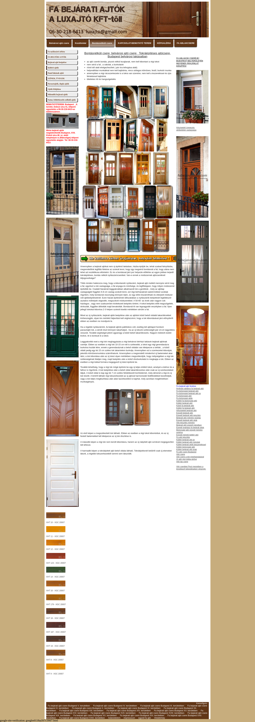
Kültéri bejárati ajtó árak (186, 449)
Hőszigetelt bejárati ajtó (186, 410)
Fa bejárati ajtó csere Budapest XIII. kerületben (81, 710)
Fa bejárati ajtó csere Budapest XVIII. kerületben (161, 713)
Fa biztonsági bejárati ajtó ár (188, 393)
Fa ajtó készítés (183, 437)
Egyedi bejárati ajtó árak (186, 420)
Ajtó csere (180, 454)
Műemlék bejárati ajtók (58, 94)
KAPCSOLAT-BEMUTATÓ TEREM (134, 43)
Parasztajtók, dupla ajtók (58, 84)
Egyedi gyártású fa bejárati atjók (190, 427)
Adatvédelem (114, 718)
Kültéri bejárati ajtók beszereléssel (191, 444)
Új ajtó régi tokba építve (186, 459)
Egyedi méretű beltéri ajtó (187, 435)
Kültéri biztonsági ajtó (185, 447)
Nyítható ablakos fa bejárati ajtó (190, 388)
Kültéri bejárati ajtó (184, 403)
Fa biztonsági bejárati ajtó (187, 391)
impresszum (129, 718)
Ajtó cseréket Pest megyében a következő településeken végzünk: (191, 467)
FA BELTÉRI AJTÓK (57, 57)
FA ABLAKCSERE (186, 43)
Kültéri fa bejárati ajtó (185, 408)
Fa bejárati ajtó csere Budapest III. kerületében (162, 705)
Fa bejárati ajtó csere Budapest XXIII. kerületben (82, 718)
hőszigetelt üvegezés (185, 128)
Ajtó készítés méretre (185, 423)
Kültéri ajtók (53, 68)
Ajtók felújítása (54, 89)
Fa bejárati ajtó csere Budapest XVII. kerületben (113, 713)
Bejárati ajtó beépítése (57, 62)
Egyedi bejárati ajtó (184, 413)
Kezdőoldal (80, 43)
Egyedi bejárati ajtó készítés (188, 415)
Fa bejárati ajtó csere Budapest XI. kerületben (139, 708)
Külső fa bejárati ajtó (185, 406)
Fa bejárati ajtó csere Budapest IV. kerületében (115, 705)
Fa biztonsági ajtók (184, 398)
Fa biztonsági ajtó (184, 396)
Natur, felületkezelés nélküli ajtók (62, 100)
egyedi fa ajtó (144, 718)
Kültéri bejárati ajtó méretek (188, 442)
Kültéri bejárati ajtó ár (185, 440)
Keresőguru (201, 703)
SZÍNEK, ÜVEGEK (56, 78)
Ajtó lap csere (182, 462)
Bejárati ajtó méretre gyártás (188, 418)
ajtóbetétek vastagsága (186, 130)
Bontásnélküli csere (102, 43)
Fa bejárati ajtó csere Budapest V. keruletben (69, 705)
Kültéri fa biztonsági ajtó (186, 401)
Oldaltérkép (159, 718)
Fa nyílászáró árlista (56, 52)
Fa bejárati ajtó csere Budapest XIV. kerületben (129, 710)
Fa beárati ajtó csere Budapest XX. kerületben (95, 715)
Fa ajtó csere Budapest (186, 452)
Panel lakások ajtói (56, 73)
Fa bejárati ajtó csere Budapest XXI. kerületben (142, 715)
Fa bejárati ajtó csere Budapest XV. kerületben (176, 710)
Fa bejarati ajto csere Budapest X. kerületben (93, 708)
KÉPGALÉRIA (164, 43)
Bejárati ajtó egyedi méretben (189, 425)
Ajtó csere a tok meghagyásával (190, 457)
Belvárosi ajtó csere (59, 43)
